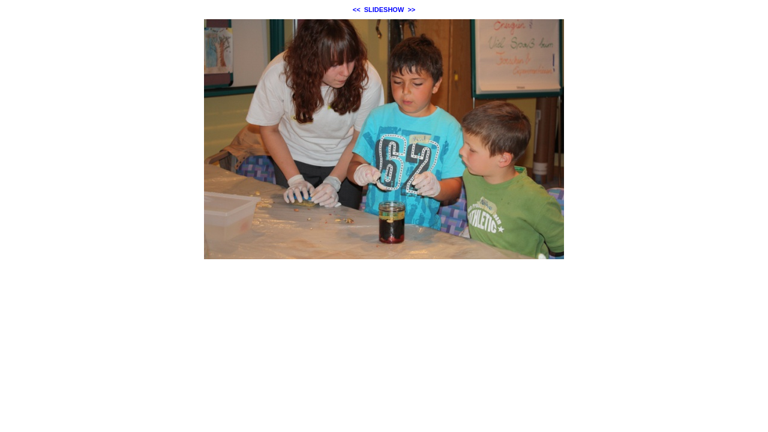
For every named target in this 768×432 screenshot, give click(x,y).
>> (411, 9)
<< (357, 9)
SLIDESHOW (384, 9)
